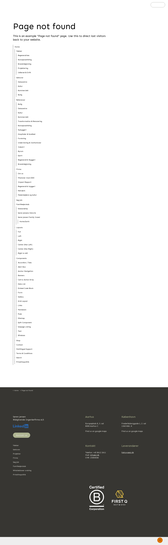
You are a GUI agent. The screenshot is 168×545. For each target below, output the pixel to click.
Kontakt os (21, 435)
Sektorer (56, 5)
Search (19, 358)
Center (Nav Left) (25, 245)
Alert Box (22, 267)
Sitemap (21, 318)
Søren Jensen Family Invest (29, 217)
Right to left (23, 253)
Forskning (22, 138)
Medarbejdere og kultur (27, 195)
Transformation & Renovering (30, 121)
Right (20, 240)
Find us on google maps (96, 431)
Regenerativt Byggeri (26, 160)
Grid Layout (23, 301)
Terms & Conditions (24, 353)
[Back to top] (160, 540)
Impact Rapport (24, 182)
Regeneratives (23, 55)
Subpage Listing (24, 327)
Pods (20, 314)
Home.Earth (24, 221)
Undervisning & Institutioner (29, 143)
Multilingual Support (24, 349)
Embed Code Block (25, 288)
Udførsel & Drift (24, 72)
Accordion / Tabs (25, 263)
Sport (20, 156)
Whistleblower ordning (22, 470)
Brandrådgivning (24, 64)
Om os (20, 174)
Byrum (20, 151)
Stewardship (23, 209)
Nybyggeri (22, 130)
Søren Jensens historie (27, 213)
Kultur (20, 86)
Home (17, 47)
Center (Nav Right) (25, 249)
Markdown (22, 310)
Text (20, 331)
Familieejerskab (103, 5)
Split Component (25, 323)
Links (20, 305)
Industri (21, 147)
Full (19, 232)
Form (20, 293)
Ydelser (45, 5)
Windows (21, 335)
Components (21, 258)
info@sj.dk (94, 455)
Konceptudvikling (25, 60)
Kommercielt (23, 90)
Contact (19, 345)
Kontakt (158, 5)
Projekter (68, 5)
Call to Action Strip (26, 280)
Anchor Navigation (25, 271)
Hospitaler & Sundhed (26, 134)
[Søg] (146, 5)
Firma (79, 5)
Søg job (89, 5)
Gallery (21, 297)
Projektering (23, 68)
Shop (18, 341)
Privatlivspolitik (22, 362)
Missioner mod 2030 (26, 178)
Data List (22, 284)
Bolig (20, 95)
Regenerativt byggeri (26, 186)
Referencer (20, 100)
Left (19, 236)
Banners (21, 275)
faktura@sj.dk (128, 452)
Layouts (19, 227)
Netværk (21, 191)
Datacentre (22, 82)
